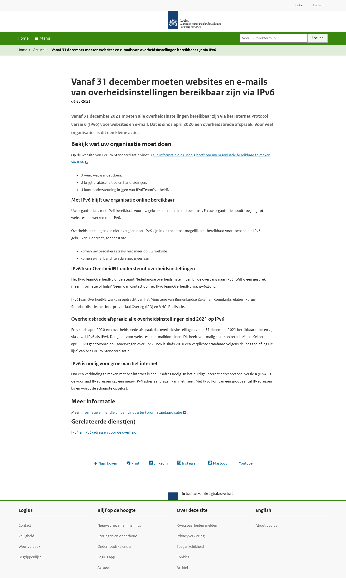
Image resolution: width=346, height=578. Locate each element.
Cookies (183, 557)
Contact (25, 525)
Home (23, 38)
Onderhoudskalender (114, 546)
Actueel (39, 49)
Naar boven (107, 463)
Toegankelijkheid (190, 546)
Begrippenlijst (30, 557)
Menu (45, 38)
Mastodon (221, 463)
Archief (182, 567)
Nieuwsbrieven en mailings (119, 525)
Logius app (106, 557)
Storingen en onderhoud (117, 535)
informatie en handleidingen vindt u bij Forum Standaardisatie (131, 412)
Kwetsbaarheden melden (197, 525)
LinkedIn (161, 463)
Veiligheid (26, 535)
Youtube (246, 463)
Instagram (190, 463)
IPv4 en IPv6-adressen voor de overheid (103, 432)
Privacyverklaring (191, 535)
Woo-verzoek (29, 546)
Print (135, 463)
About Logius (266, 525)
